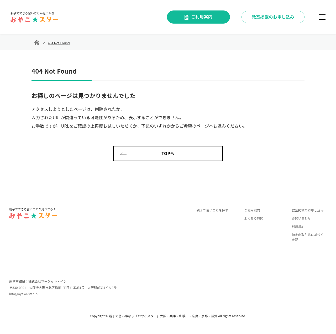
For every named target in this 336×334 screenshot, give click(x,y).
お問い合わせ (301, 218)
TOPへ (147, 153)
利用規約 (298, 226)
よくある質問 (253, 218)
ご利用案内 (198, 16)
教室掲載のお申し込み (308, 210)
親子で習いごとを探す (213, 210)
